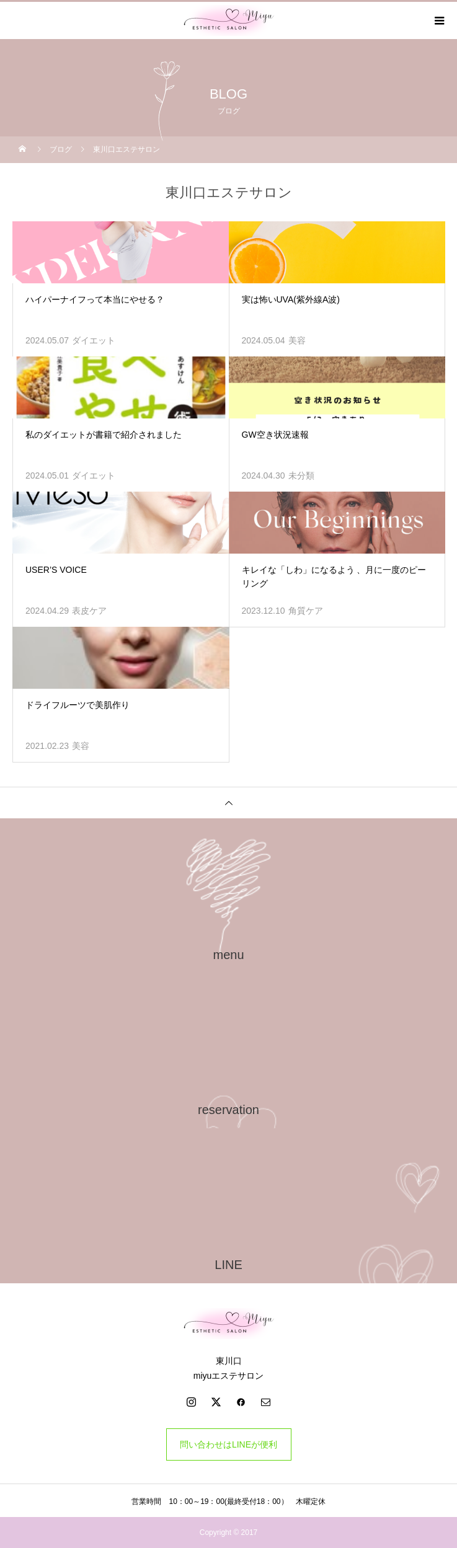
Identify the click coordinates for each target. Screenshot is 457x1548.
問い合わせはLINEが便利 (228, 1444)
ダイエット (93, 340)
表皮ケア (89, 611)
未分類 (301, 475)
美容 (297, 340)
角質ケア (305, 611)
